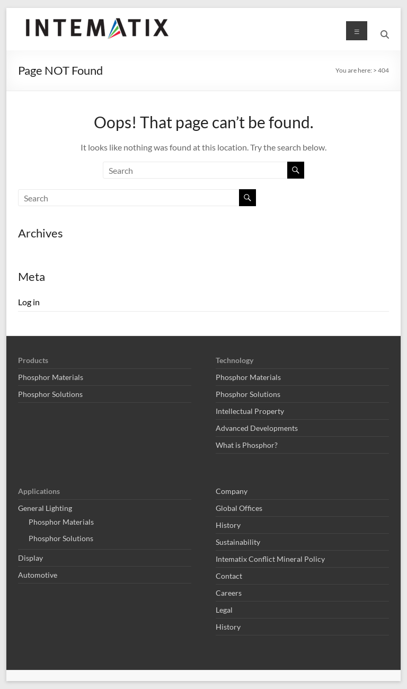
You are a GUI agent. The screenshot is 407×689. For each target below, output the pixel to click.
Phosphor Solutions (50, 394)
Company (231, 491)
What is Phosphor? (247, 444)
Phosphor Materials (50, 377)
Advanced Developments (257, 427)
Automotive (37, 574)
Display (30, 557)
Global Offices (239, 508)
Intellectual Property (250, 411)
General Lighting (45, 508)
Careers (229, 592)
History (228, 524)
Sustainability (238, 541)
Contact (229, 575)
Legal (224, 609)
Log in (29, 302)
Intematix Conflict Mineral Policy (270, 558)
